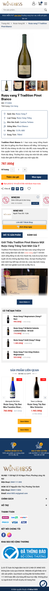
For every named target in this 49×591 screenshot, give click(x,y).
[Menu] (46, 3)
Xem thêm (24, 421)
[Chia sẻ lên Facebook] (12, 188)
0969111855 (16, 490)
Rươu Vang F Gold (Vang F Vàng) (27, 340)
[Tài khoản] (33, 3)
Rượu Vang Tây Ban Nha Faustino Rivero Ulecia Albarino (12, 407)
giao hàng (17, 15)
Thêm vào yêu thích (29, 188)
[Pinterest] (17, 188)
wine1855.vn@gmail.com (17, 493)
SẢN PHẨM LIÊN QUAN (24, 370)
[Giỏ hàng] (40, 3)
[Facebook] (3, 535)
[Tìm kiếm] (45, 10)
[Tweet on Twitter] (21, 188)
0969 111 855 (16, 482)
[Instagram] (9, 535)
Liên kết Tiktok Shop (24, 222)
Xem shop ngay (24, 227)
